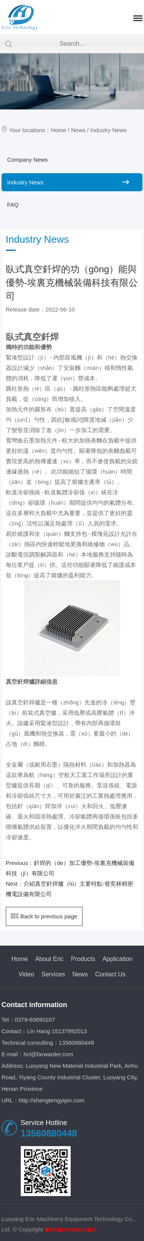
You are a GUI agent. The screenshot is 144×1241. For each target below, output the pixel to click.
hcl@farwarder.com (48, 1054)
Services (53, 974)
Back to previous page (44, 916)
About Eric (49, 959)
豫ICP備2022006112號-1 (70, 1230)
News (78, 130)
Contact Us (110, 974)
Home (58, 130)
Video (26, 974)
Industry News (108, 130)
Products (83, 959)
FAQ (12, 204)
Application (117, 959)
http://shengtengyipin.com (51, 1100)
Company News (27, 159)
